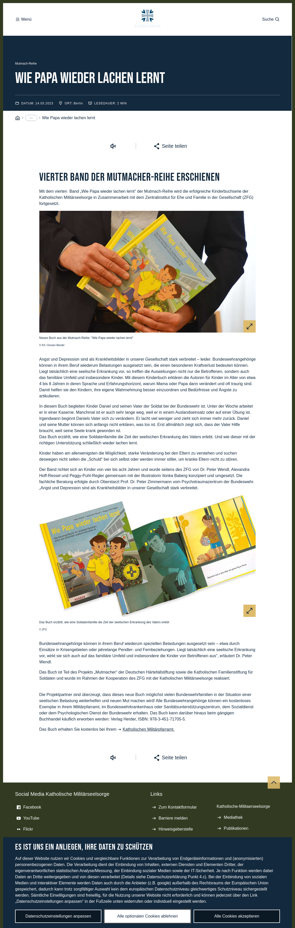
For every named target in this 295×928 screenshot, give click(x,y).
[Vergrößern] (249, 285)
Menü (23, 10)
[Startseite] (17, 76)
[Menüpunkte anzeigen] (31, 76)
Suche (271, 10)
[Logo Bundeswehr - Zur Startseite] (147, 10)
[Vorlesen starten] (113, 104)
